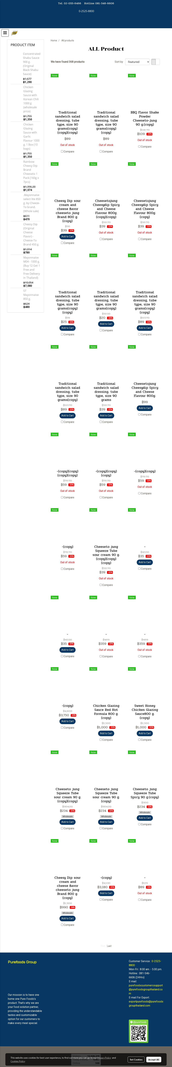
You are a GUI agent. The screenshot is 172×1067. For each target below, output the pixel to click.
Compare (69, 151)
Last (109, 946)
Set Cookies (136, 1059)
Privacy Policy (104, 1057)
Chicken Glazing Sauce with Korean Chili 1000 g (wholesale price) (31, 99)
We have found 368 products (67, 61)
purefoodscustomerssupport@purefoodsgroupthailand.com (146, 989)
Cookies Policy (18, 1061)
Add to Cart (67, 236)
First (103, 946)
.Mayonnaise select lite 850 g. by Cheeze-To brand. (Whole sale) (31, 203)
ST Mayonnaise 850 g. (31, 295)
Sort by (120, 61)
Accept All (153, 1059)
